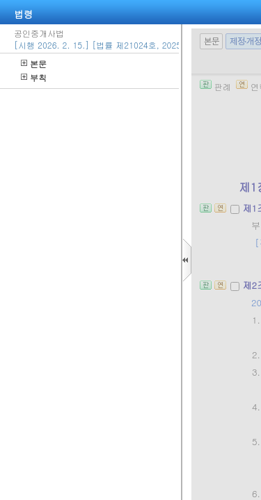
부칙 (34, 77)
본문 (34, 63)
